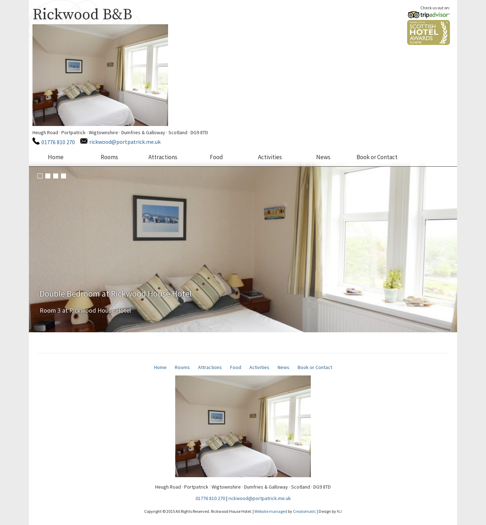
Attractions (162, 157)
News (323, 157)
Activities (270, 157)
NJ (339, 511)
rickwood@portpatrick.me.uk (125, 141)
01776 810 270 (58, 142)
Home (56, 157)
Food (216, 157)
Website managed (270, 511)
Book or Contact (377, 157)
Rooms (109, 157)
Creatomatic (304, 511)
